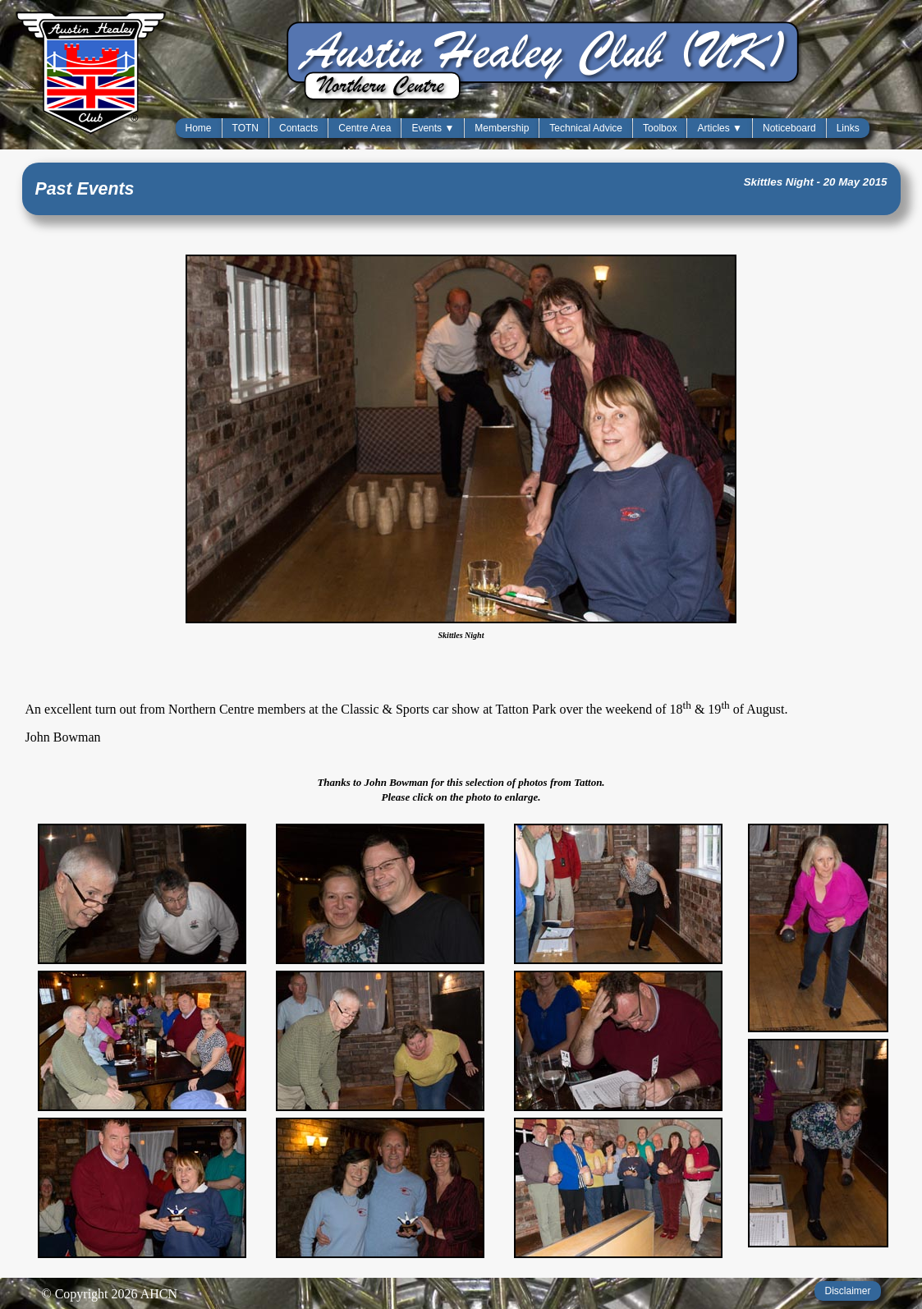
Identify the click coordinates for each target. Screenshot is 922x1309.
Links (848, 128)
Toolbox (660, 128)
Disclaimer (847, 1291)
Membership (502, 128)
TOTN (245, 128)
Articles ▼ (719, 128)
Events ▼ (432, 128)
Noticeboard (789, 128)
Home (199, 128)
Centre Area (364, 128)
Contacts (298, 128)
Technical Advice (585, 128)
